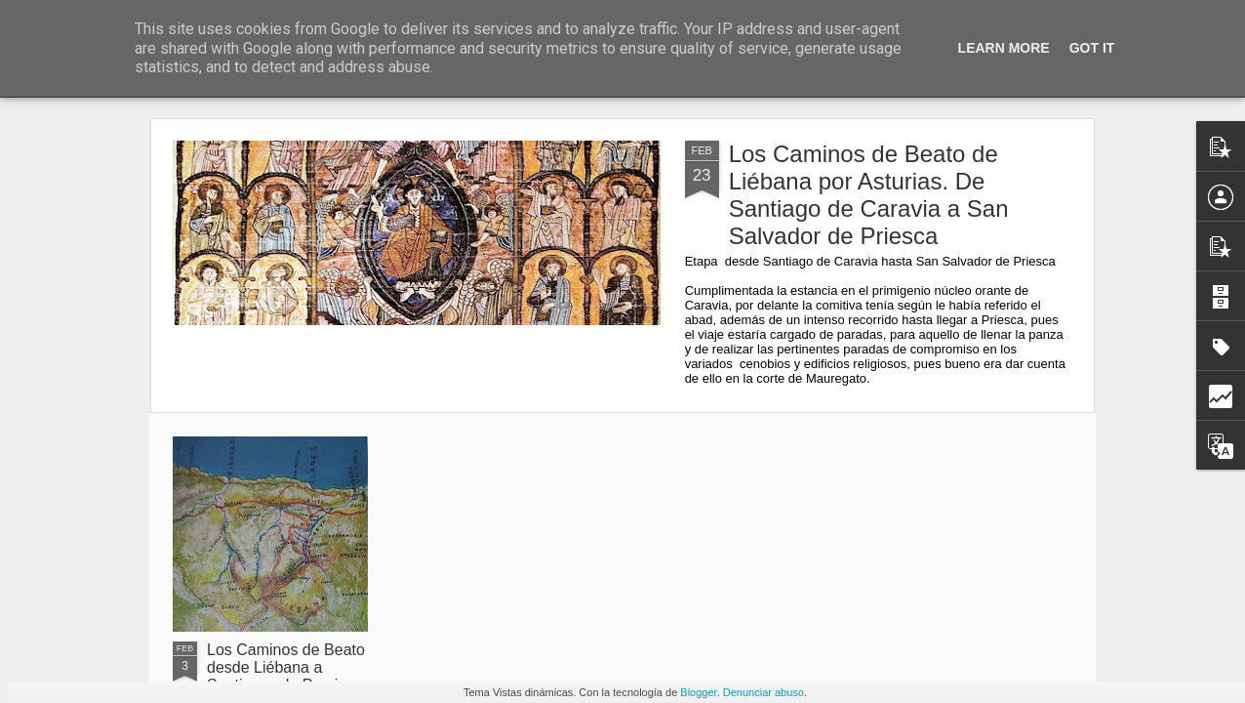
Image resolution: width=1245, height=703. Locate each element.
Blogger (698, 692)
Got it (1092, 48)
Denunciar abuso (763, 692)
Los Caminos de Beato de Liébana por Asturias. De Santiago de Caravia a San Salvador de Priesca (869, 195)
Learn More (1004, 48)
